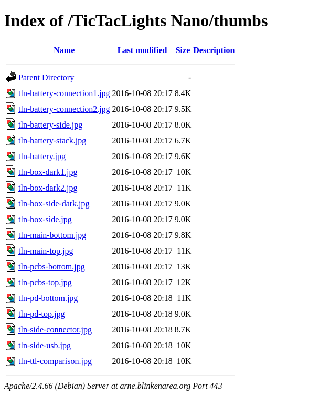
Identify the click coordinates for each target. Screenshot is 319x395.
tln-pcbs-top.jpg (45, 282)
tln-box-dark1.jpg (47, 172)
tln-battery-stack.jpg (52, 140)
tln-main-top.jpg (45, 250)
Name (64, 50)
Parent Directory (46, 77)
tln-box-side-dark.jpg (54, 203)
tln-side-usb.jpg (44, 345)
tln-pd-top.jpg (41, 313)
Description (214, 50)
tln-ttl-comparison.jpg (55, 361)
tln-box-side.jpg (45, 219)
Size (183, 50)
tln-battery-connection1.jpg (64, 93)
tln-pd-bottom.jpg (48, 298)
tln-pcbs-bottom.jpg (51, 266)
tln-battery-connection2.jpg (64, 109)
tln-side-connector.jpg (55, 329)
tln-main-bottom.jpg (52, 235)
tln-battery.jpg (42, 156)
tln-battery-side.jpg (50, 124)
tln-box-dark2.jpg (47, 187)
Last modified (142, 50)
